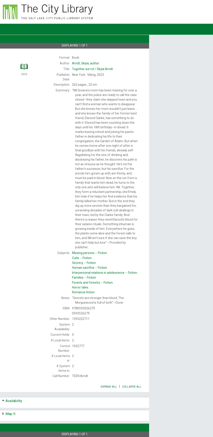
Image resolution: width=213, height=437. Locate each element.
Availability (13, 401)
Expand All (109, 386)
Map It (10, 414)
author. (86, 63)
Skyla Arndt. (93, 69)
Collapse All (131, 386)
